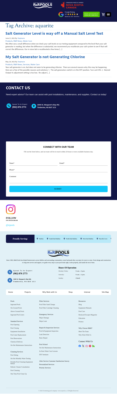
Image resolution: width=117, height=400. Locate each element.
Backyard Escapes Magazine (88, 306)
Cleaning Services (17, 343)
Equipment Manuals (85, 299)
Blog (80, 295)
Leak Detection (44, 325)
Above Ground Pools (17, 302)
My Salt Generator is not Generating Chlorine (45, 48)
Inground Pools (15, 295)
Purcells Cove (103, 229)
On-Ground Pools (16, 299)
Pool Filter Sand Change (47, 295)
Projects (28, 283)
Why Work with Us (49, 283)
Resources (82, 292)
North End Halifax (71, 229)
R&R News (17, 33)
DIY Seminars (43, 345)
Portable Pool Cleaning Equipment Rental (22, 353)
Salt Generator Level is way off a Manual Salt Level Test (54, 25)
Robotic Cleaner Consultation (20, 358)
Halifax (41, 229)
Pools (12, 292)
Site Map (105, 283)
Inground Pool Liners (17, 306)
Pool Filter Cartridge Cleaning (49, 299)
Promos (81, 313)
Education (82, 309)
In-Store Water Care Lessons (48, 342)
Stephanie (21, 30)
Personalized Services (46, 355)
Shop (71, 283)
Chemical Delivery (17, 333)
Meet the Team (84, 322)
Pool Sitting (14, 346)
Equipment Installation (18, 322)
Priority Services (45, 359)
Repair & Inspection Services (49, 319)
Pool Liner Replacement (18, 326)
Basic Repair (43, 329)
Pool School (43, 335)
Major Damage (44, 309)
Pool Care (82, 302)
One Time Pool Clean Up (19, 365)
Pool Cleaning (15, 361)
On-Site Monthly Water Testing (21, 349)
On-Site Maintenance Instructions (21, 336)
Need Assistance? (91, 6)
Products (9, 33)
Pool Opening (15, 315)
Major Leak (43, 312)
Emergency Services (46, 305)
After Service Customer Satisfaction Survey (54, 352)
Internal (87, 283)
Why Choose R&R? (85, 319)
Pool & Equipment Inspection (48, 322)
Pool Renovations (16, 329)
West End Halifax (88, 229)
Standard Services (17, 312)
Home (10, 283)
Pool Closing (15, 319)
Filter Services (44, 292)
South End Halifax (54, 229)
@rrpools (10, 216)
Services (26, 56)
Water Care (27, 33)
